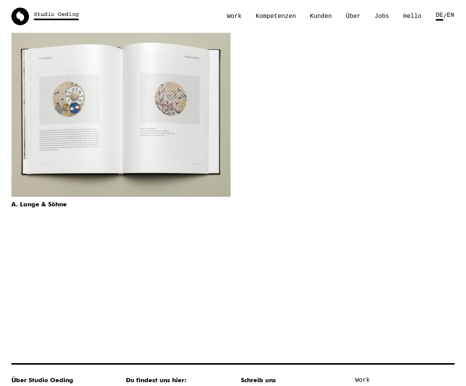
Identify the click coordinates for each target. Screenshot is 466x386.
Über (353, 16)
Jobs (381, 16)
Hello (412, 16)
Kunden (321, 16)
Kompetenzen (276, 16)
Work (234, 16)
